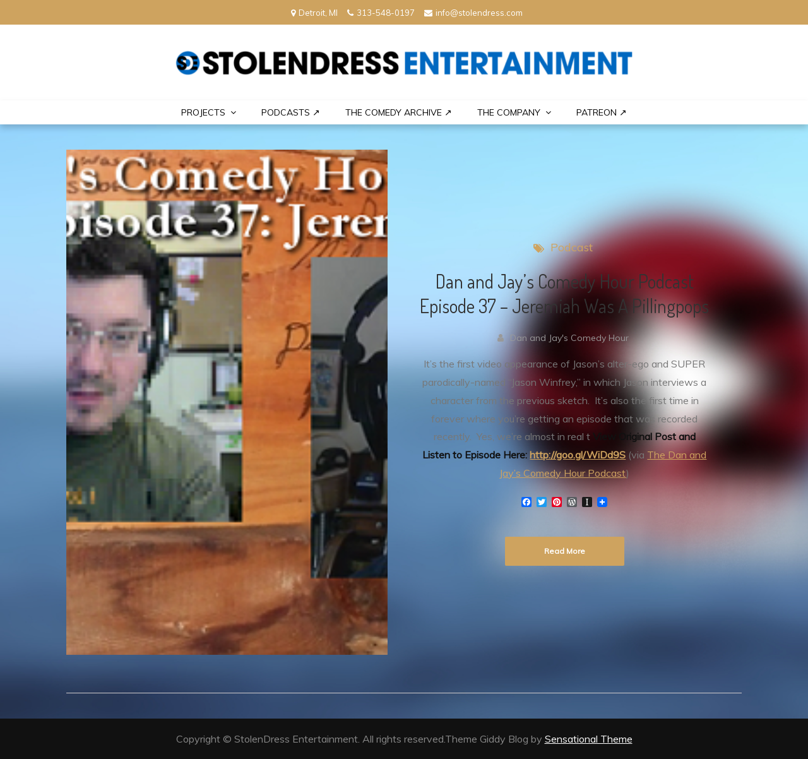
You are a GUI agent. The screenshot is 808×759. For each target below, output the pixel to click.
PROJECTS (203, 112)
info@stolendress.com (473, 13)
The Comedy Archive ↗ (398, 112)
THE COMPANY (508, 112)
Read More (564, 551)
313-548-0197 (381, 13)
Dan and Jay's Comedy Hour (569, 338)
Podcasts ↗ (290, 112)
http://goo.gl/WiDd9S (578, 454)
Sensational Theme (589, 738)
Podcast (571, 247)
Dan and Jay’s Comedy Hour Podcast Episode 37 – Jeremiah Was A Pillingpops (564, 293)
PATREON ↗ (601, 112)
